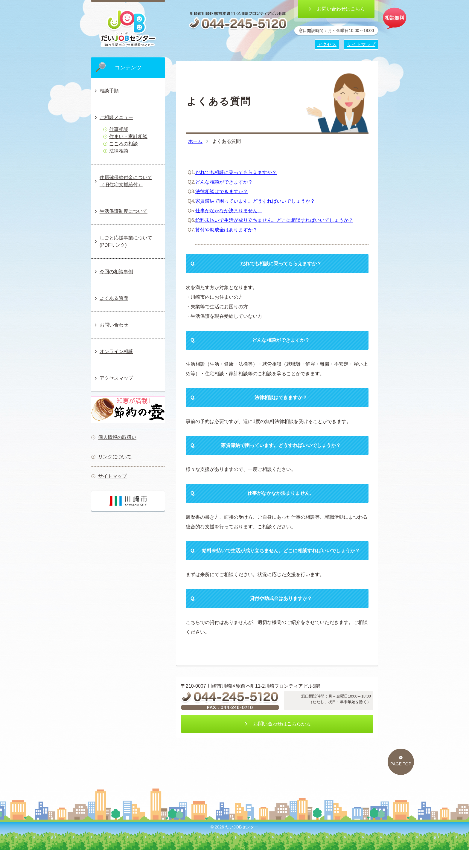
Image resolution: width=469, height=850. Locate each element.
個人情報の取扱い (113, 437)
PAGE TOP (400, 761)
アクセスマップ (113, 378)
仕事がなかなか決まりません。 (228, 210)
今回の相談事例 (113, 271)
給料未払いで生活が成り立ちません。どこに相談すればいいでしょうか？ (274, 220)
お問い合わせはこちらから (277, 723)
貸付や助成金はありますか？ (226, 229)
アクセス (326, 44)
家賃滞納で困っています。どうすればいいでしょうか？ (255, 201)
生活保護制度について (120, 211)
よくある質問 (110, 298)
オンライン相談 (113, 351)
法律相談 (115, 150)
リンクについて (111, 456)
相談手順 (106, 90)
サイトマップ (109, 476)
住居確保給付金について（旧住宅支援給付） (122, 181)
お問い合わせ (110, 324)
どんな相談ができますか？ (224, 181)
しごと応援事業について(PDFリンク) (122, 241)
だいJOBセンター (241, 827)
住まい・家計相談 (125, 136)
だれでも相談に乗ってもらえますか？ (236, 172)
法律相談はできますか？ (221, 191)
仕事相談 (115, 129)
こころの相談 (120, 143)
